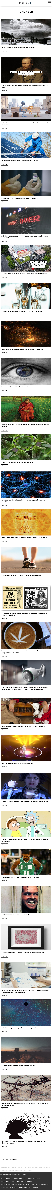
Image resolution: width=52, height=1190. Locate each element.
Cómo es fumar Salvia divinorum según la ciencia (17, 462)
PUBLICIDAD (22, 1178)
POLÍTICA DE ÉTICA (5, 1181)
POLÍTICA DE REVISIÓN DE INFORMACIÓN (22, 1181)
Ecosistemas (18, 1170)
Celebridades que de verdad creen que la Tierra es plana (20, 877)
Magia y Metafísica (40, 1167)
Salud (25, 1170)
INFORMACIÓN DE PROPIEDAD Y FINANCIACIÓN (37, 1184)
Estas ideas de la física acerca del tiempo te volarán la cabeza (22, 349)
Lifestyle (30, 1170)
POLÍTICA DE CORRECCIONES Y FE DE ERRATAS (12, 1184)
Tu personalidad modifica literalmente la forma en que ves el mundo (24, 387)
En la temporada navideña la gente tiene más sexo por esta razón (23, 726)
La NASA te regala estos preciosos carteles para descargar (21, 1028)
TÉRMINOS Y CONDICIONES (33, 1178)
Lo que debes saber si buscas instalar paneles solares (19, 160)
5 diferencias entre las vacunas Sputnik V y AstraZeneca (20, 198)
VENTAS (16, 1178)
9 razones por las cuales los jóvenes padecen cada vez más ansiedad (24, 802)
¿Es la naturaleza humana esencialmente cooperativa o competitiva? (24, 538)
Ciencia (14, 1167)
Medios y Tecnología (29, 1167)
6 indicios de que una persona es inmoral (15, 915)
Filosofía (20, 1167)
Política (48, 1167)
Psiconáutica (4, 1170)
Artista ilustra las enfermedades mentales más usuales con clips (23, 952)
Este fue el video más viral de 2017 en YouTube (17, 763)
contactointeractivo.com (24, 1187)
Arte (9, 1167)
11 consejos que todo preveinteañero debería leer (18, 1066)
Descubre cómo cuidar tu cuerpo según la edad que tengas (21, 575)
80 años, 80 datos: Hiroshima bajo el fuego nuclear (18, 47)
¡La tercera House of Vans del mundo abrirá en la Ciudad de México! (24, 274)
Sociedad (11, 1170)
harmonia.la (13, 1187)
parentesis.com (5, 1187)
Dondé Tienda (35, 1187)
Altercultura (4, 1167)
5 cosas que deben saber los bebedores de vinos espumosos (21, 311)
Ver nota (4, 51)
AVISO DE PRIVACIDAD (6, 1178)
